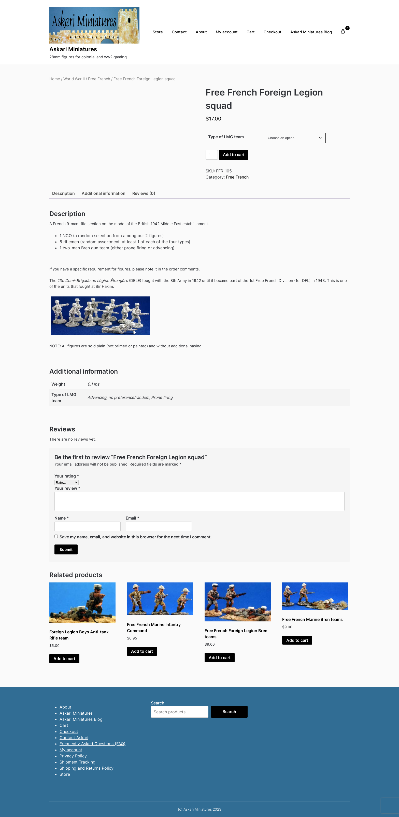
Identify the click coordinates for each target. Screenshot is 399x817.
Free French (99, 79)
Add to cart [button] (64, 658)
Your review (67, 488)
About (201, 32)
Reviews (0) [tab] (143, 193)
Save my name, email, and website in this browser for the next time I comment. (136, 536)
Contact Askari (74, 737)
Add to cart (233, 155)
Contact (179, 32)
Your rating (66, 476)
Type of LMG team (226, 136)
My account (227, 32)
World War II (74, 79)
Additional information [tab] (103, 193)
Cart (251, 32)
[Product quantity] (212, 155)
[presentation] (32, 83)
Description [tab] (63, 193)
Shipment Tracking (77, 762)
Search (157, 702)
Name (61, 518)
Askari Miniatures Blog (311, 32)
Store (158, 32)
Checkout (272, 32)
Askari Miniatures (73, 49)
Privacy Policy (73, 755)
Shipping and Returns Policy (86, 768)
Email (132, 518)
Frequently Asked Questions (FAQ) (92, 743)
